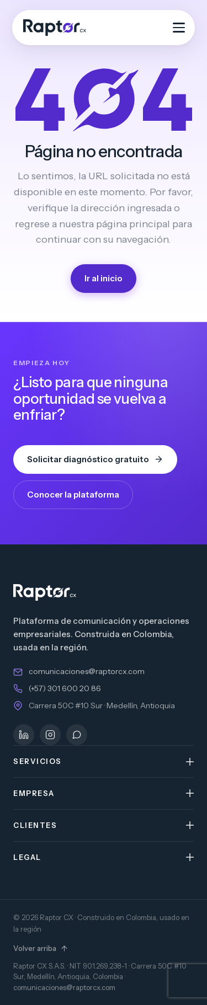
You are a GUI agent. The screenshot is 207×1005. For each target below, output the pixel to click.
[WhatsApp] (76, 734)
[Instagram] (50, 734)
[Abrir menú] (178, 27)
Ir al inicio (103, 278)
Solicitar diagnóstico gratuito (95, 459)
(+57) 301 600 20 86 (65, 688)
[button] (103, 761)
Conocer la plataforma (73, 494)
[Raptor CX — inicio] (54, 27)
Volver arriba (40, 948)
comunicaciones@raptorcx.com (87, 671)
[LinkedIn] (23, 734)
